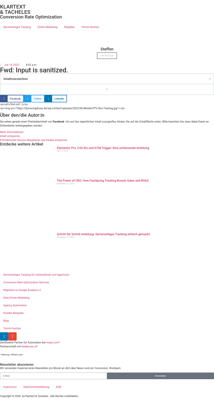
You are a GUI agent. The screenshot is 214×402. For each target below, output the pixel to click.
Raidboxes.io (29, 346)
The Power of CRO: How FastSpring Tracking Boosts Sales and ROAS (103, 180)
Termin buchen (12, 328)
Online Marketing (47, 27)
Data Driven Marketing (16, 297)
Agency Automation (15, 305)
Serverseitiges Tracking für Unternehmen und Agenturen (36, 274)
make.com (52, 342)
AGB (58, 387)
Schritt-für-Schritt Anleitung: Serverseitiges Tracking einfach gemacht (103, 234)
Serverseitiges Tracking (17, 27)
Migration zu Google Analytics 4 (22, 290)
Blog (6, 320)
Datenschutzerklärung (36, 387)
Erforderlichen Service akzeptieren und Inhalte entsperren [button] (33, 140)
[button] (210, 79)
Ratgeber (69, 27)
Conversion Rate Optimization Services (26, 282)
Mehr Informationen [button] (11, 132)
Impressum (10, 387)
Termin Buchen (90, 27)
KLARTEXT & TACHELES (15, 9)
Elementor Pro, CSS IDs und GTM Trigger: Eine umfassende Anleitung (103, 148)
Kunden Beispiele (13, 313)
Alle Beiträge (106, 55)
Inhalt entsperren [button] (10, 136)
